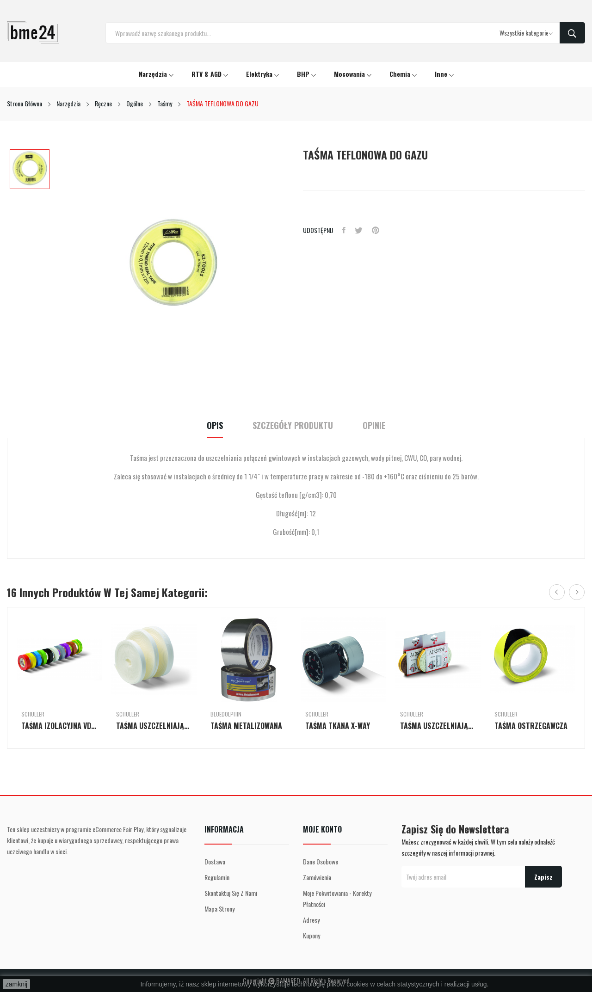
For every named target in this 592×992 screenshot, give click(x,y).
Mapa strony (219, 908)
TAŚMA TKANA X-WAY (337, 726)
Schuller (32, 714)
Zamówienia (317, 877)
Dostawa (214, 861)
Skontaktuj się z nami (230, 893)
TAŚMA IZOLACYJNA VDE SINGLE (59, 726)
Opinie (374, 425)
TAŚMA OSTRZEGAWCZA (530, 726)
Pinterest (375, 230)
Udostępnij (344, 230)
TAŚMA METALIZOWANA (246, 726)
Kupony (311, 935)
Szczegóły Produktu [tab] (293, 425)
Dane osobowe (320, 861)
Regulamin (216, 877)
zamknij (16, 984)
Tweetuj (358, 230)
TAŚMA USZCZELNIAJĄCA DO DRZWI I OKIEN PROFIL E (438, 726)
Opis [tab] (215, 425)
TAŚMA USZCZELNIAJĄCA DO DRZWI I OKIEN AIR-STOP (154, 726)
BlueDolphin (225, 714)
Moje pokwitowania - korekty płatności (337, 898)
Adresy (311, 920)
